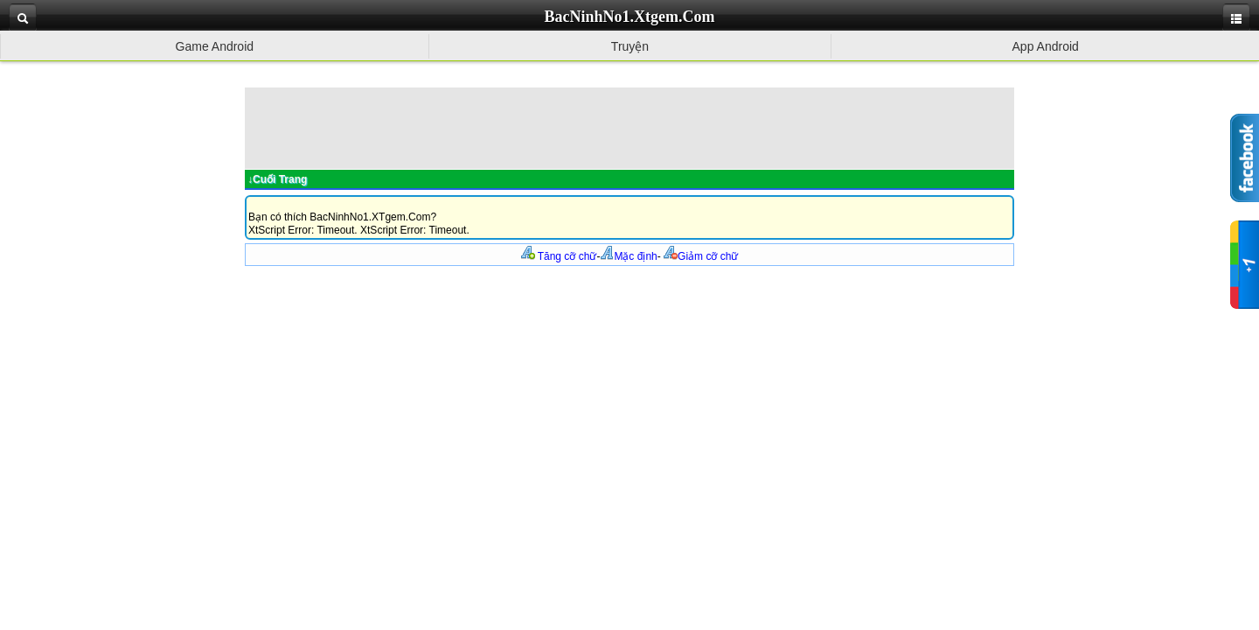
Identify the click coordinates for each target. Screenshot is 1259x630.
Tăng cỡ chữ (559, 256)
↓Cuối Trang (277, 179)
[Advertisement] (629, 127)
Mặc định (628, 256)
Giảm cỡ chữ (701, 256)
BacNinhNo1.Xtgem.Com (630, 16)
